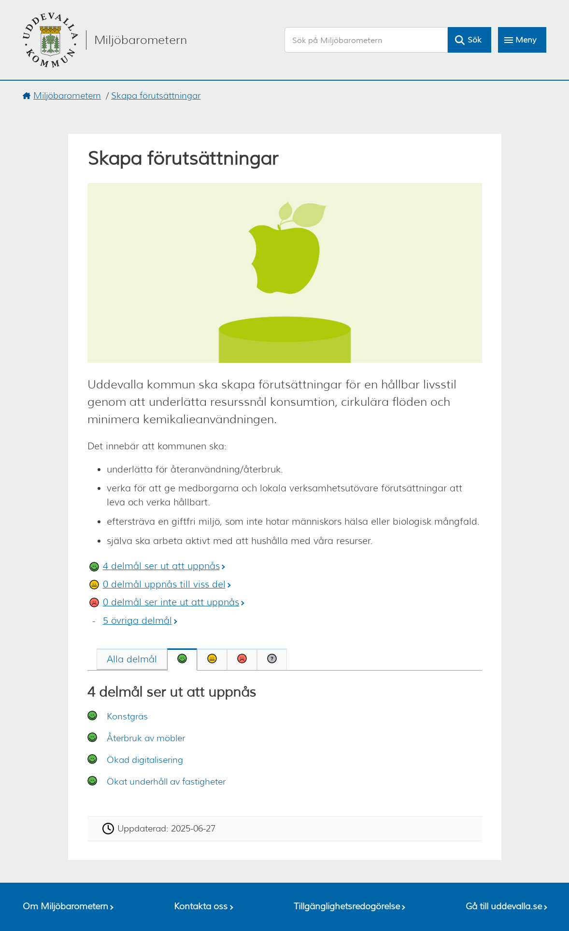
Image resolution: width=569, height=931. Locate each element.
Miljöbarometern (67, 95)
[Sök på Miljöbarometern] (366, 40)
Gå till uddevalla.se (504, 906)
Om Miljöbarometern (65, 906)
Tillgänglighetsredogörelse (347, 906)
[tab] (132, 659)
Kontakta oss (201, 906)
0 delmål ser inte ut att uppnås (171, 602)
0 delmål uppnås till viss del (164, 584)
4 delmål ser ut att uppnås (161, 566)
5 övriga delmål (137, 620)
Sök (474, 39)
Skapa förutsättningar (155, 95)
